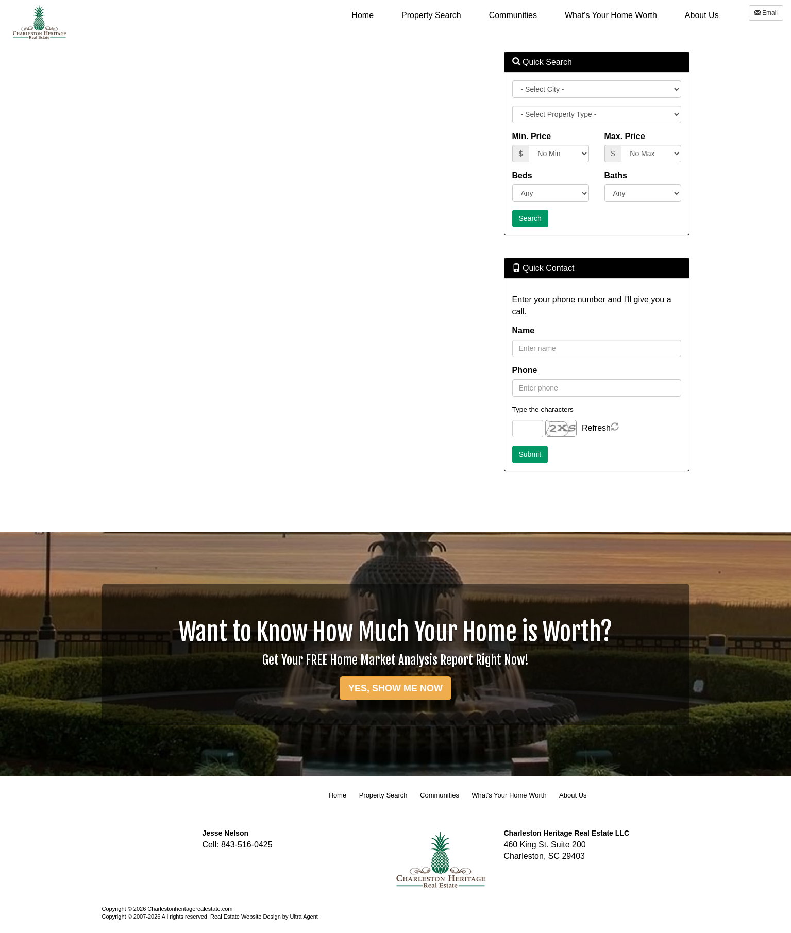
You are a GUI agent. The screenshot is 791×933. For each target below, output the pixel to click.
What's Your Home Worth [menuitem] (611, 15)
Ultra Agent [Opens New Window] (303, 916)
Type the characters (543, 409)
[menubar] (535, 15)
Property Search (383, 795)
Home (338, 795)
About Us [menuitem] (702, 15)
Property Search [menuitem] (431, 15)
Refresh (596, 427)
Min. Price (531, 136)
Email (766, 12)
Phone (524, 370)
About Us (572, 795)
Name (523, 330)
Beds (522, 175)
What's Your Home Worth (509, 795)
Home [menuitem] (362, 15)
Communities (439, 795)
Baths (615, 175)
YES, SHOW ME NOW (395, 688)
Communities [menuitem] (513, 15)
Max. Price (624, 136)
